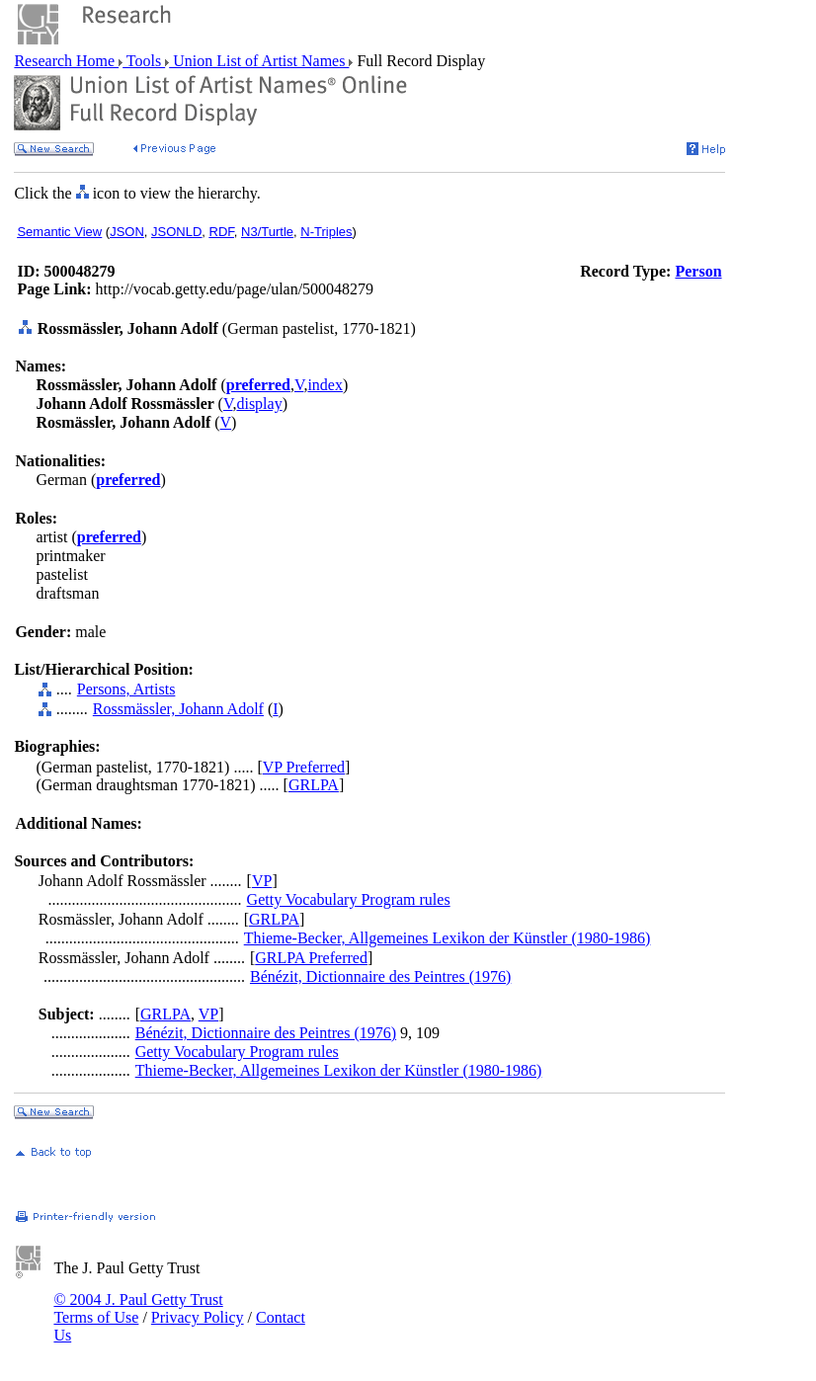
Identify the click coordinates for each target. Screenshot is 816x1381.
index (325, 384)
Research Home (66, 60)
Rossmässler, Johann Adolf (178, 708)
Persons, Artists (126, 689)
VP (262, 880)
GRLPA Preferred (311, 957)
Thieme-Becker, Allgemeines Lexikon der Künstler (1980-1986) (447, 938)
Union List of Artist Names (259, 60)
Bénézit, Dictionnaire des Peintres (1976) (380, 976)
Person (698, 271)
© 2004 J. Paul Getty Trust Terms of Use (137, 1308)
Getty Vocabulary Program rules (348, 899)
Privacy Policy (197, 1317)
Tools (143, 60)
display (259, 403)
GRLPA (313, 784)
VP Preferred (304, 767)
